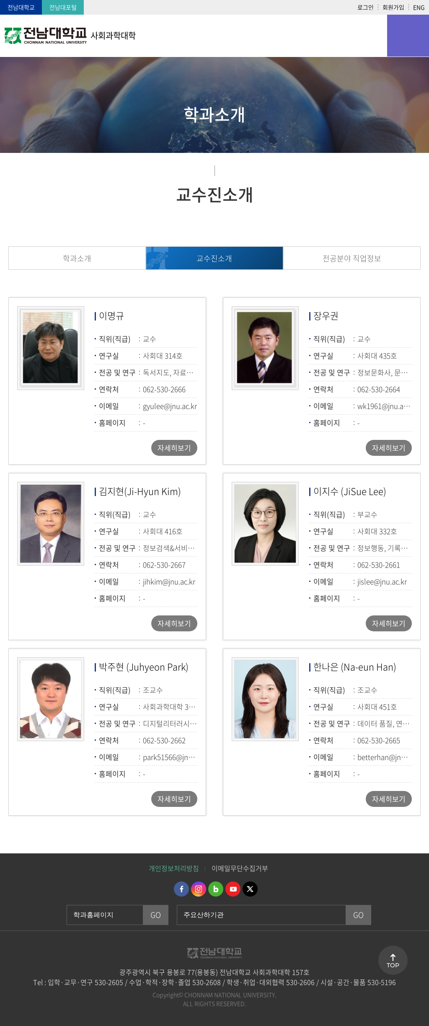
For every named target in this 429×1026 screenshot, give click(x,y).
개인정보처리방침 (174, 868)
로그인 (365, 7)
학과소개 (77, 258)
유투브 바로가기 (232, 889)
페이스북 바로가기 (181, 889)
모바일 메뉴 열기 (408, 36)
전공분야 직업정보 (352, 258)
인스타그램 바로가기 (198, 889)
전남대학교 (21, 7)
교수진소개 (214, 258)
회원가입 (393, 7)
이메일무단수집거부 (240, 868)
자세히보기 (174, 447)
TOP (393, 965)
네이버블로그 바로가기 (215, 889)
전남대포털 (63, 7)
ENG (419, 7)
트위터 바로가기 (250, 889)
